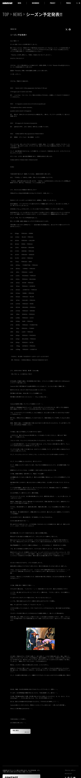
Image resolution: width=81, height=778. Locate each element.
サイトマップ (68, 773)
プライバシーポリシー (70, 770)
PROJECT (52, 3)
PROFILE (68, 3)
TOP (6, 14)
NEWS (19, 3)
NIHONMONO (35, 3)
